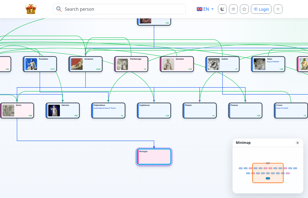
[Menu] (278, 9)
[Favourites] (244, 9)
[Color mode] (222, 9)
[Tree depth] (233, 9)
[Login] (261, 9)
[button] (205, 9)
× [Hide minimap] (297, 143)
